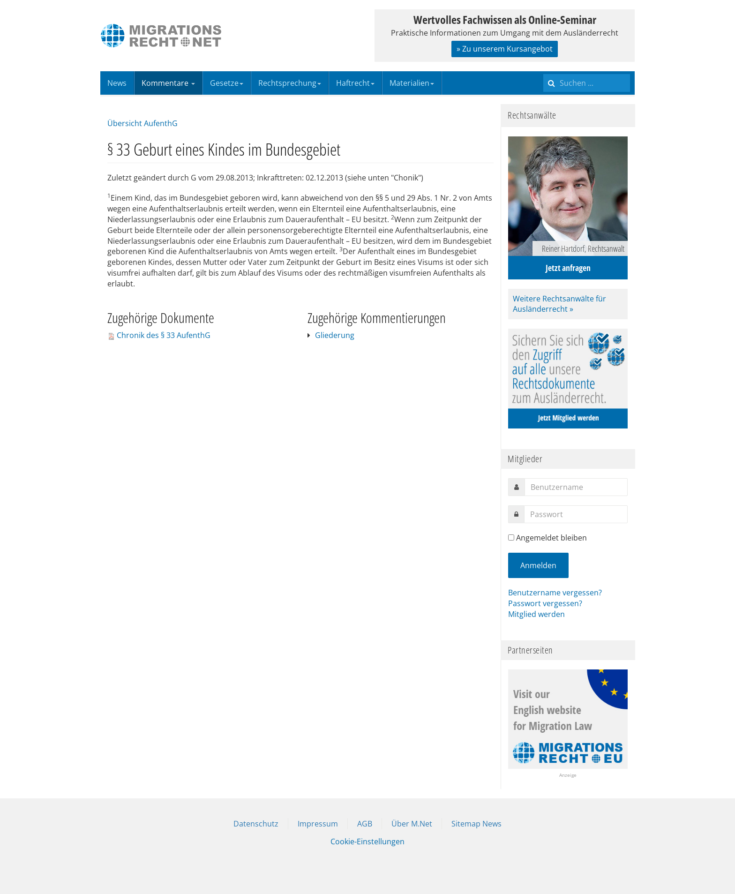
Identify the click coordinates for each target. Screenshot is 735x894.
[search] (586, 83)
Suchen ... (543, 71)
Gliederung (334, 335)
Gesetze (226, 83)
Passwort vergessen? (545, 603)
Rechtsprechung (289, 83)
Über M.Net (411, 824)
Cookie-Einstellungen (367, 841)
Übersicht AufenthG (142, 123)
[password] (576, 514)
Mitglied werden (536, 614)
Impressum (318, 824)
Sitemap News (476, 824)
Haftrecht (355, 83)
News (117, 83)
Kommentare (168, 83)
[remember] (511, 537)
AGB (364, 824)
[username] (576, 487)
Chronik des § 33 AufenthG (163, 335)
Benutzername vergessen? (555, 592)
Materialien (412, 83)
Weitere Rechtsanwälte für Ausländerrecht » (559, 304)
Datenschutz (255, 824)
